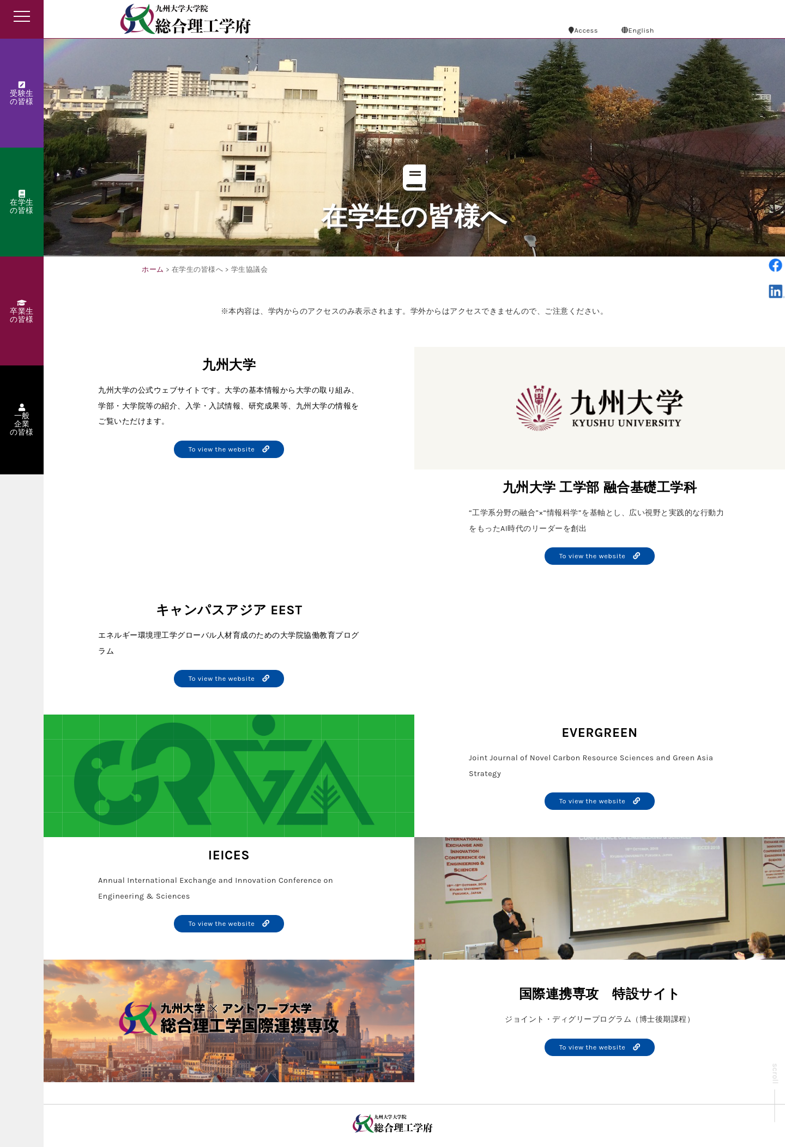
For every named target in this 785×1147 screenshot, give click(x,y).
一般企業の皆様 (22, 420)
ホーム (153, 269)
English (637, 30)
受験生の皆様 (22, 93)
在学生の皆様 (22, 202)
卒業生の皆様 (22, 311)
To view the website (229, 449)
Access (583, 30)
